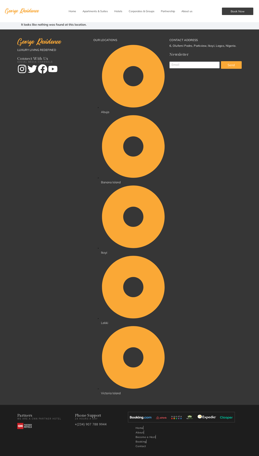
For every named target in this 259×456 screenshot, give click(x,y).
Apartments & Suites (95, 11)
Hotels (118, 11)
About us (186, 11)
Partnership (168, 11)
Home (72, 11)
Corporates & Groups (141, 11)
